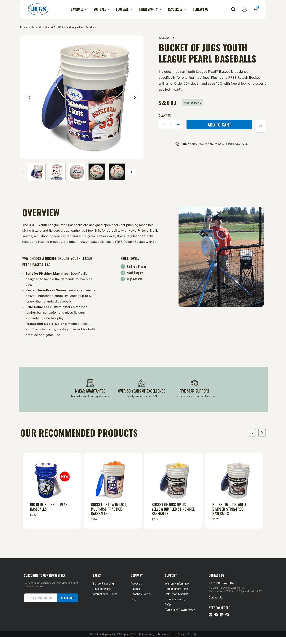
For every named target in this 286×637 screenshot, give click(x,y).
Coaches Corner (141, 594)
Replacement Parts (176, 588)
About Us (136, 583)
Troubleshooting (175, 599)
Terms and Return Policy (180, 609)
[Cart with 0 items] (255, 9)
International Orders (105, 594)
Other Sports (150, 9)
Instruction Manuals (176, 594)
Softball (102, 9)
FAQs (168, 604)
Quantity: (165, 115)
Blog (133, 599)
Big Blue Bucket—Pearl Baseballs (49, 506)
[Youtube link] (210, 615)
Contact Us (200, 9)
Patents (135, 588)
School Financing (103, 583)
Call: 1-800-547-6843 (222, 583)
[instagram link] (222, 615)
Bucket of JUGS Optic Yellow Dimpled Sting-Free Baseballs (173, 509)
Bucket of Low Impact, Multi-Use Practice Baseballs (109, 509)
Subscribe (67, 598)
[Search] (233, 9)
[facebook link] (216, 615)
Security (191, 634)
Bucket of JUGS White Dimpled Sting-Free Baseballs (229, 509)
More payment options (219, 131)
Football (124, 9)
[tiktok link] (227, 615)
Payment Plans (102, 588)
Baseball (79, 9)
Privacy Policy (147, 634)
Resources (177, 9)
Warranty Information (177, 583)
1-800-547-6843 (238, 144)
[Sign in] (244, 9)
